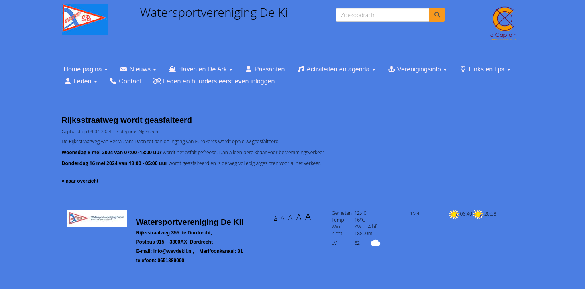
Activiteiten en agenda (336, 69)
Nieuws (138, 69)
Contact (125, 81)
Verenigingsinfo (417, 69)
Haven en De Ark (200, 69)
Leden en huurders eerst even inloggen (214, 81)
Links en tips (484, 69)
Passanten (265, 69)
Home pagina (86, 69)
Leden (80, 81)
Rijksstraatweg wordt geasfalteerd (127, 120)
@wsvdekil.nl (173, 251)
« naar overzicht (80, 181)
